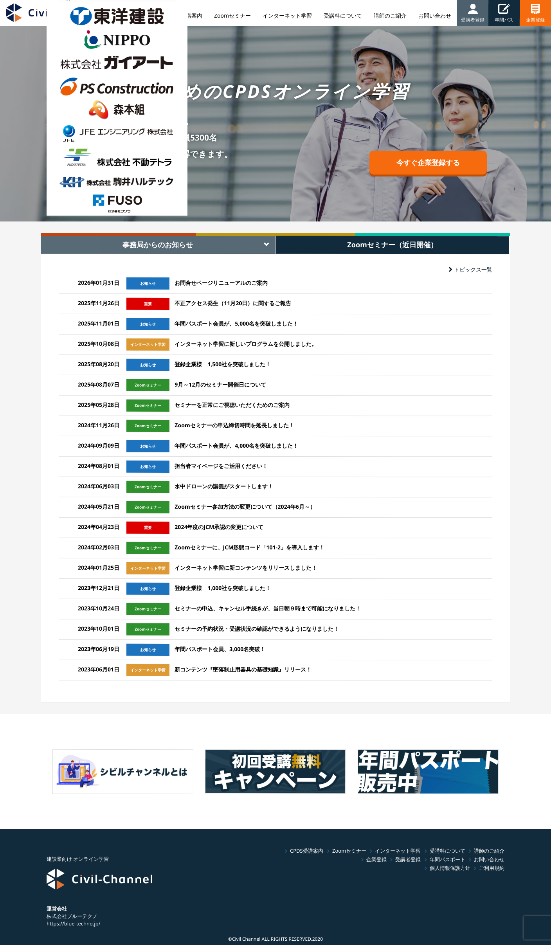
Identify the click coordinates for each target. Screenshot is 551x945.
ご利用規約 (491, 867)
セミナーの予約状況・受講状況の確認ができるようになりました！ (257, 628)
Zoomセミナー (349, 850)
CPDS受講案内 (306, 850)
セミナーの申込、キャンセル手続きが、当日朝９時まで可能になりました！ (268, 608)
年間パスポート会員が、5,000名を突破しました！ (236, 323)
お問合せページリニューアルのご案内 (221, 282)
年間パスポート (447, 859)
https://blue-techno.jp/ (74, 923)
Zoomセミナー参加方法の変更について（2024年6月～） (245, 506)
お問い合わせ (489, 859)
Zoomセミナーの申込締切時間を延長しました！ (234, 425)
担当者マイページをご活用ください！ (221, 466)
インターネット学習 (398, 850)
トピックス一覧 (470, 269)
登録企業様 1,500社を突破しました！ (223, 364)
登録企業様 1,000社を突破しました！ (223, 588)
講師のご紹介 (489, 850)
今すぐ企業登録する (428, 162)
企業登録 (376, 859)
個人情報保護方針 (450, 867)
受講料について (447, 850)
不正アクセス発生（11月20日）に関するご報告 (233, 303)
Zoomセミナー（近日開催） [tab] (392, 244)
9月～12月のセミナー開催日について (220, 384)
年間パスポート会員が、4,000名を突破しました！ (236, 445)
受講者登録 (408, 859)
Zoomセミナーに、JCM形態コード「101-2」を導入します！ (249, 547)
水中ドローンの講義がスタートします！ (224, 486)
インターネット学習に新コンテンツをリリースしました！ (246, 567)
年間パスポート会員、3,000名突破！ (220, 649)
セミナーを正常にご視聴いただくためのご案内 (232, 405)
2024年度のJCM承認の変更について (219, 527)
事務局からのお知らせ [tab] (157, 244)
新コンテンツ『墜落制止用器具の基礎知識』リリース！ (243, 669)
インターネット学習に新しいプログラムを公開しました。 (246, 343)
